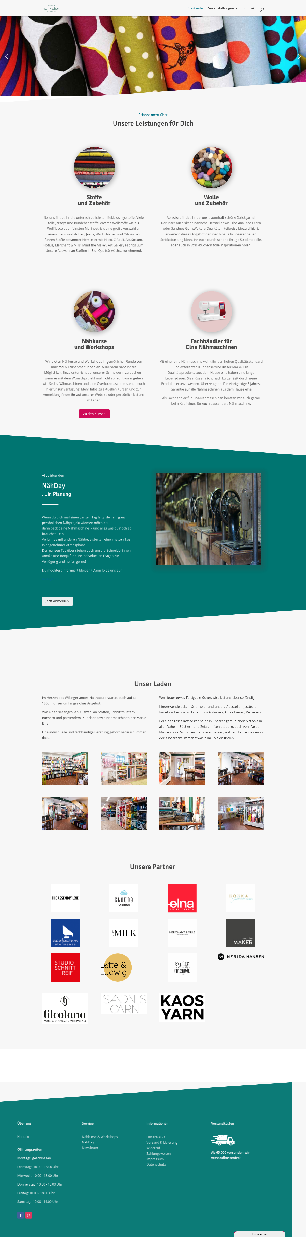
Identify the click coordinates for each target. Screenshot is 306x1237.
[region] (150, 54)
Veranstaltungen (221, 9)
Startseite (195, 9)
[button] (7, 54)
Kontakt (249, 9)
